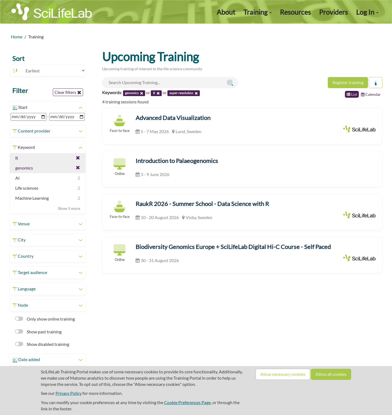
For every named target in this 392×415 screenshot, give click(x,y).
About (226, 12)
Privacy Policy (69, 393)
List (352, 94)
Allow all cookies (331, 374)
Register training (347, 82)
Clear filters (67, 92)
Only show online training (45, 318)
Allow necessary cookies (282, 374)
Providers (333, 12)
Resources (295, 12)
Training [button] (257, 12)
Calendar (371, 94)
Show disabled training (42, 344)
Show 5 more (69, 208)
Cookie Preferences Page (187, 402)
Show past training (38, 331)
